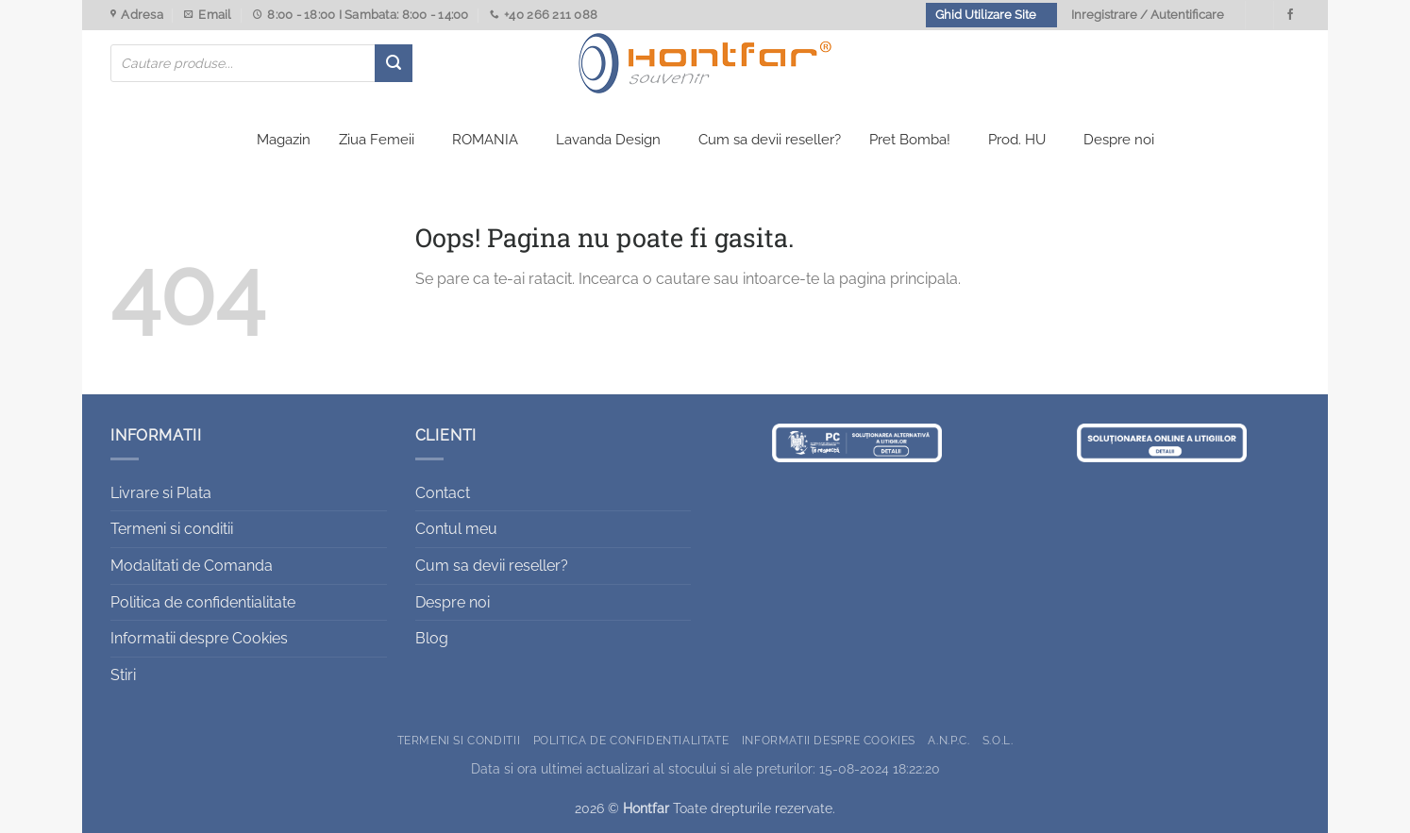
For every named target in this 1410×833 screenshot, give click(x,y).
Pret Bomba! (909, 139)
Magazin (284, 139)
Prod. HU (1017, 139)
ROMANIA (485, 139)
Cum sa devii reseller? (769, 139)
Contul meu (456, 529)
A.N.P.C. (948, 740)
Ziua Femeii (376, 139)
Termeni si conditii (171, 529)
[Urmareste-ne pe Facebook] (1290, 15)
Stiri (123, 675)
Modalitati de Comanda (191, 566)
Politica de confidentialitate (202, 602)
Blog (431, 638)
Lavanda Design (608, 139)
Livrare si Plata (160, 493)
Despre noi (1118, 139)
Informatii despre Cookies (199, 638)
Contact (442, 493)
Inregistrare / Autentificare (1147, 15)
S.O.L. (998, 740)
